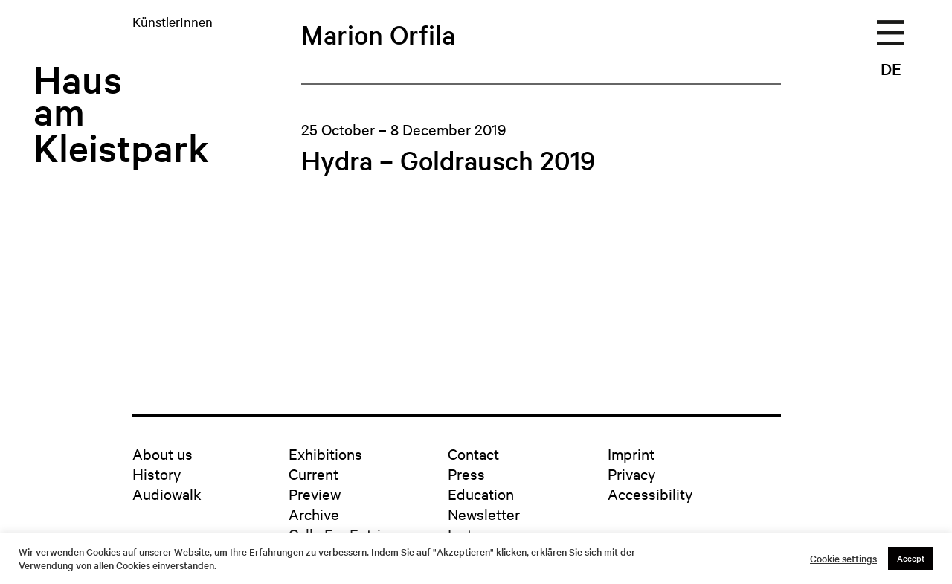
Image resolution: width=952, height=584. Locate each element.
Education (481, 494)
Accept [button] (910, 558)
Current (313, 473)
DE (891, 68)
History (156, 473)
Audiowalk (167, 494)
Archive (314, 514)
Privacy (631, 473)
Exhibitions (325, 453)
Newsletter (484, 514)
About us (162, 453)
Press (466, 473)
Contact (473, 453)
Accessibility (650, 494)
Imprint (631, 453)
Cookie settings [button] (843, 558)
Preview (315, 494)
